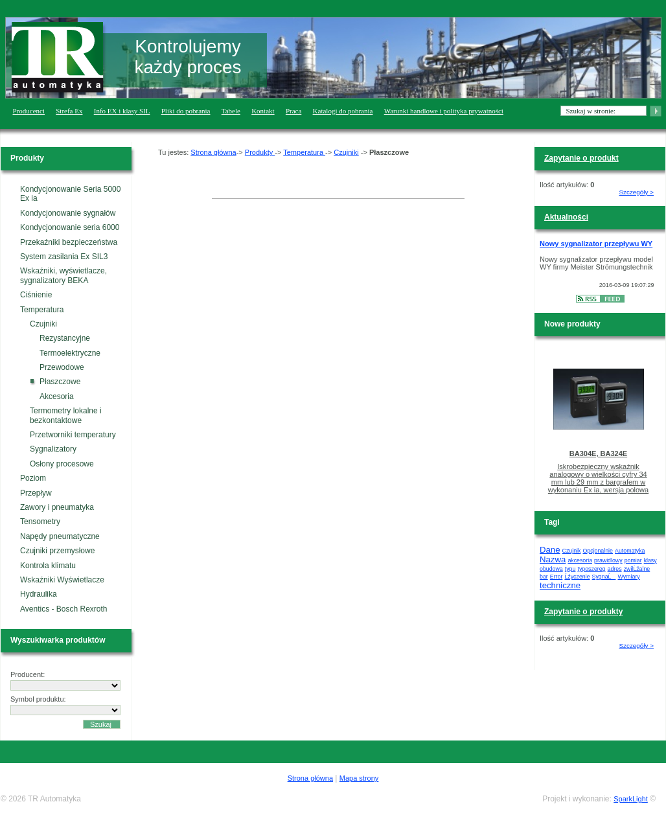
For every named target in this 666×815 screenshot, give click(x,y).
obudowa (551, 569)
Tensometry (40, 521)
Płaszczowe (60, 381)
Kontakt (262, 111)
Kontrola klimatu (48, 565)
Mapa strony (359, 778)
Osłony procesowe (62, 463)
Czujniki (43, 323)
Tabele (231, 111)
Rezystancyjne (65, 338)
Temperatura (41, 309)
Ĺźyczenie (577, 576)
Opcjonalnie (598, 550)
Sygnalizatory (53, 448)
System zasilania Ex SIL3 (64, 256)
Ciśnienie (36, 294)
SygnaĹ (604, 576)
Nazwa (553, 559)
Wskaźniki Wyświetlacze (62, 579)
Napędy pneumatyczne (60, 536)
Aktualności (566, 217)
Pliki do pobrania (186, 111)
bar (544, 576)
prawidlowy (608, 560)
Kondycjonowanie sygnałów (67, 213)
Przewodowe (62, 367)
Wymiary (629, 576)
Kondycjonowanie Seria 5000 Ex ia (70, 194)
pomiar (633, 560)
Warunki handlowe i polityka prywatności (443, 111)
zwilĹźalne (637, 569)
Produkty (260, 152)
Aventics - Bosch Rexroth (64, 609)
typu (570, 569)
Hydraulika (38, 594)
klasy (650, 560)
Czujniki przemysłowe (57, 550)
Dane (550, 550)
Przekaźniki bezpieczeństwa (68, 242)
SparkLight (631, 799)
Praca (293, 111)
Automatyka (630, 550)
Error (556, 576)
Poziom (33, 478)
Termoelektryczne (70, 353)
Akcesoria (57, 396)
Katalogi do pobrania (343, 111)
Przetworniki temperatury (73, 434)
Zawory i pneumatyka (57, 507)
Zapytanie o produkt (581, 158)
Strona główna (213, 152)
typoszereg (591, 569)
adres (615, 569)
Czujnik (571, 550)
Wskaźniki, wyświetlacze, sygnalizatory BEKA (63, 275)
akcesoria (580, 560)
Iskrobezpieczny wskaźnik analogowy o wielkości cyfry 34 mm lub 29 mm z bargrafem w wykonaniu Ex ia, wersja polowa (598, 478)
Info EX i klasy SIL (122, 111)
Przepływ (36, 493)
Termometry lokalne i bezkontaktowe (66, 415)
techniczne (560, 585)
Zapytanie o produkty (583, 611)
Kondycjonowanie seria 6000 (69, 227)
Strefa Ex (69, 111)
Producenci (29, 111)
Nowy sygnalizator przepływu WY (596, 243)
